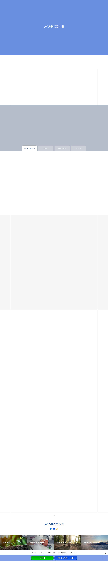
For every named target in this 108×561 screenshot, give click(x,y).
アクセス (34, 552)
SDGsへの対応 (51, 552)
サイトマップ (42, 552)
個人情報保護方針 (62, 552)
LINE (42, 558)
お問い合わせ (73, 552)
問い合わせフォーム (66, 558)
